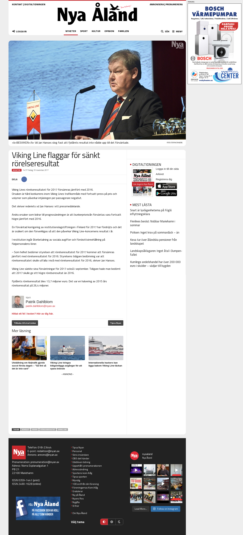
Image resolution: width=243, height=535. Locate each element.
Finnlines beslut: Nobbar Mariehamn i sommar (152, 223)
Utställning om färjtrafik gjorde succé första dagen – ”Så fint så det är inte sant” (29, 365)
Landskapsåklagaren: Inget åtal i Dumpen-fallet (156, 253)
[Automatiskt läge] (104, 522)
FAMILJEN (123, 31)
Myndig (76, 480)
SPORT (84, 31)
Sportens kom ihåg (82, 473)
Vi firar (75, 506)
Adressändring (80, 469)
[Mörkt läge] (119, 522)
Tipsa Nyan (115, 323)
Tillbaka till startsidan (25, 323)
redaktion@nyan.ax (48, 451)
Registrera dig (164, 179)
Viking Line (62, 429)
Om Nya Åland (79, 513)
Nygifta (76, 502)
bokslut (25, 429)
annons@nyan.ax (47, 455)
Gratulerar (77, 491)
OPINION (109, 31)
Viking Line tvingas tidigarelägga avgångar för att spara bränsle (66, 365)
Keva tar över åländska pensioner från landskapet (153, 241)
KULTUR (96, 31)
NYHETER (70, 31)
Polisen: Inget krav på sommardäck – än (154, 232)
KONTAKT (17, 4)
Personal (77, 451)
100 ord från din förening (85, 484)
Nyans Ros (78, 498)
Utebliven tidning (81, 462)
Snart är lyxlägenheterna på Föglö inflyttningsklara (151, 212)
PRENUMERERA (174, 4)
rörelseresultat (47, 429)
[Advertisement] (67, 401)
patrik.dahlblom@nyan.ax (40, 305)
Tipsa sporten (79, 476)
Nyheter (16, 170)
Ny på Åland (78, 495)
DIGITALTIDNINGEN (34, 4)
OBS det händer (80, 458)
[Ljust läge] (112, 522)
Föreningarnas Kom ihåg (85, 487)
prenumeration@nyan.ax (45, 462)
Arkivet (160, 174)
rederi (35, 429)
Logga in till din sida (167, 168)
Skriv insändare (80, 455)
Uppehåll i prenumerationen (87, 465)
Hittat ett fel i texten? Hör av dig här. (32, 313)
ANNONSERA (157, 4)
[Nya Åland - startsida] (97, 25)
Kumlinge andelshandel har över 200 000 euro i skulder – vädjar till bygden (155, 264)
